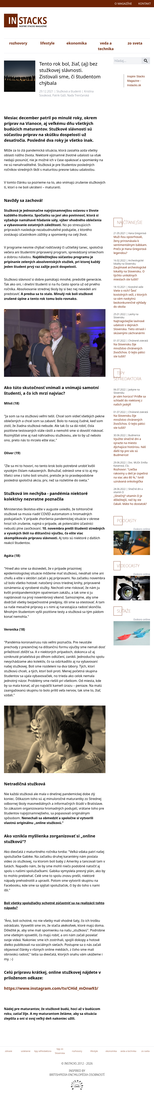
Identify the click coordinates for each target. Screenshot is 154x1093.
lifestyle (47, 43)
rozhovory (18, 43)
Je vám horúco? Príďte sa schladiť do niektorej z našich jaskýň (129, 400)
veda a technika (106, 46)
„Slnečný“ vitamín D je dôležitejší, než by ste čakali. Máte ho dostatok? (130, 500)
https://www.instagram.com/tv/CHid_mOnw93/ (51, 988)
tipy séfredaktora (42, 1051)
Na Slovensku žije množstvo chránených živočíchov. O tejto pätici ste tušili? (129, 350)
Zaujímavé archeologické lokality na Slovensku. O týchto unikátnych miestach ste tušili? (129, 273)
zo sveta (135, 43)
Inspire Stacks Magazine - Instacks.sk (136, 81)
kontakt (144, 3)
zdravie (8, 1051)
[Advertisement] (101, 24)
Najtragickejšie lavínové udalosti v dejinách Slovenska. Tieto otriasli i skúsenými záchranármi (129, 327)
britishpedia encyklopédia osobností (77, 1075)
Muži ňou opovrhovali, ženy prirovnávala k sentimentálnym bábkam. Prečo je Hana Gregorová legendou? (130, 245)
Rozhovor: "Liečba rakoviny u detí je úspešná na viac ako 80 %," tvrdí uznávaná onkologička (130, 475)
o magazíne (123, 3)
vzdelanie (25, 1051)
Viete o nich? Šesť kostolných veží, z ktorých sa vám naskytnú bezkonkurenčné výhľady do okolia (130, 298)
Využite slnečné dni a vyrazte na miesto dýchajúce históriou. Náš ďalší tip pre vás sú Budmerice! (129, 447)
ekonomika (76, 43)
